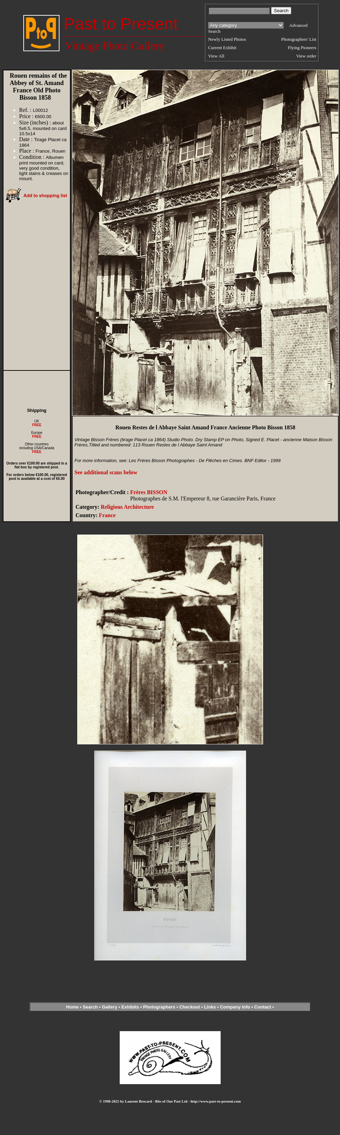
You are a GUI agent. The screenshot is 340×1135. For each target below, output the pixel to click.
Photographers (159, 1007)
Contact (262, 1007)
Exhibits (130, 1007)
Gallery (109, 1007)
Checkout (189, 1007)
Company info (235, 1007)
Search (90, 1007)
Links (210, 1007)
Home (72, 1007)
